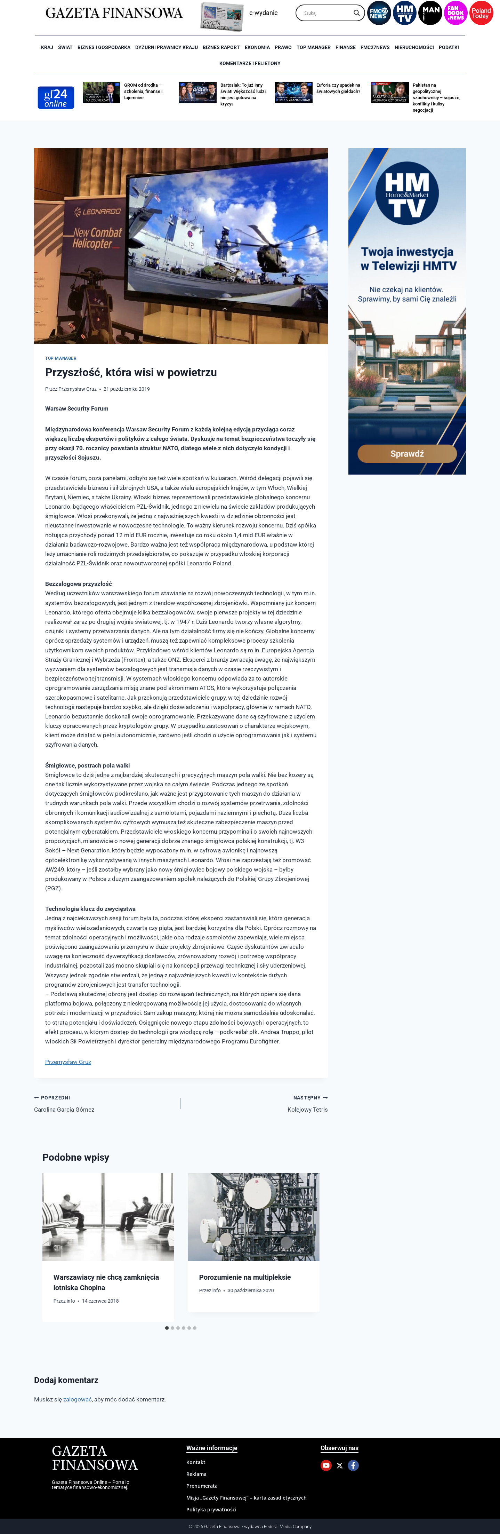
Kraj (47, 47)
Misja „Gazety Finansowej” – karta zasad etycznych (246, 1497)
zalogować (77, 1399)
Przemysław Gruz (77, 389)
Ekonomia (257, 47)
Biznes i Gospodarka (104, 47)
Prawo (283, 47)
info (71, 1301)
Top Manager (314, 47)
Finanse (346, 47)
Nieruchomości (414, 47)
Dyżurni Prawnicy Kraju (166, 47)
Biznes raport (221, 47)
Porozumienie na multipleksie (245, 1277)
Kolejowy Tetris (257, 1103)
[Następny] (307, 1247)
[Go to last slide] (55, 1247)
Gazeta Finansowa (95, 1459)
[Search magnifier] (357, 13)
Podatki (449, 47)
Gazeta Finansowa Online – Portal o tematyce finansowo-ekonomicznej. (90, 1484)
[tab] (167, 1328)
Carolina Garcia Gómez (104, 1103)
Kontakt (195, 1462)
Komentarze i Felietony (250, 63)
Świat (65, 47)
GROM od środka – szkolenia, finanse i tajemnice (143, 91)
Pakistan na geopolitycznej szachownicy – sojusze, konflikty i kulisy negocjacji (436, 97)
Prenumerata (202, 1486)
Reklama (196, 1474)
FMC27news (375, 47)
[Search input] (327, 13)
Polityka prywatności (211, 1509)
